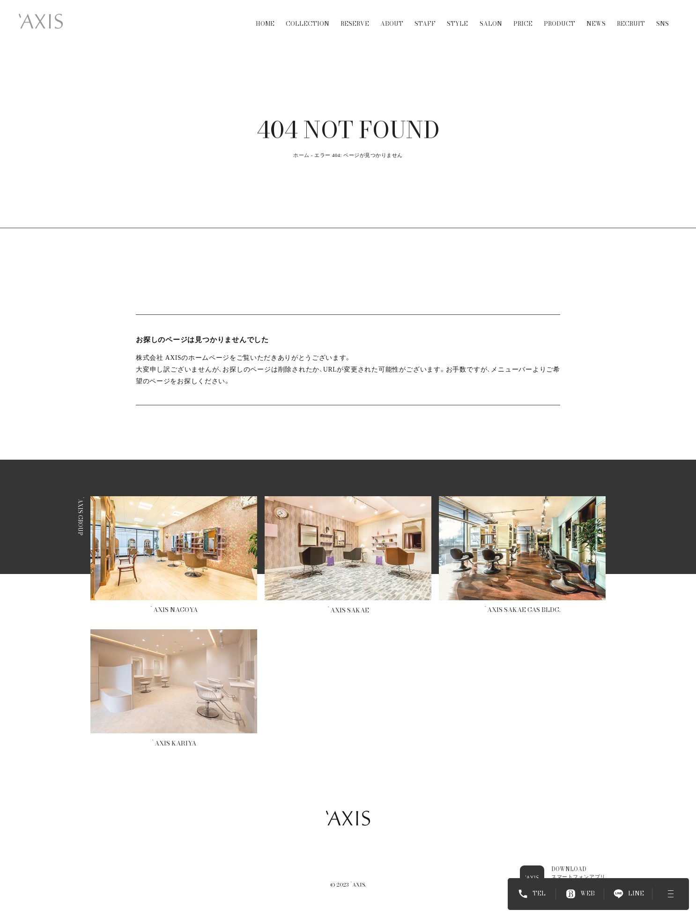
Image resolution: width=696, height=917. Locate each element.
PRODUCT (559, 15)
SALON (491, 15)
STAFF (425, 15)
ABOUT (391, 15)
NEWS (596, 15)
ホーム (301, 155)
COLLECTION (307, 15)
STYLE (457, 15)
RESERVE (355, 15)
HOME (265, 15)
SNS (662, 15)
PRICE (523, 15)
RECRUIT (631, 15)
